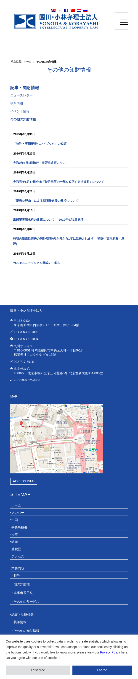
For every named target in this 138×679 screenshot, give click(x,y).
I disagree (38, 670)
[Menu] (121, 22)
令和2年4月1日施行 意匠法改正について (41, 163)
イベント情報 (19, 111)
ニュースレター (21, 95)
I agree (102, 670)
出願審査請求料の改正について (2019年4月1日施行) (48, 219)
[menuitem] (121, 22)
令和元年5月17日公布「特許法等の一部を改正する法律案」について (58, 181)
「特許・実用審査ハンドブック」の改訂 (39, 143)
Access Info (23, 481)
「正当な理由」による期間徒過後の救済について (45, 200)
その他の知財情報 (69, 70)
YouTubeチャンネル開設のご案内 (36, 263)
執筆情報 (16, 103)
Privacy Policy (110, 652)
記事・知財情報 (24, 87)
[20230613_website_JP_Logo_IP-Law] (57, 21)
